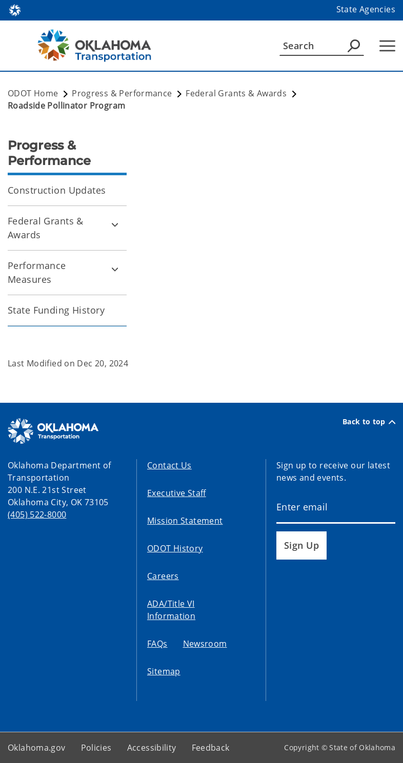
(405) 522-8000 (37, 514)
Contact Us (169, 465)
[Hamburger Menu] (387, 46)
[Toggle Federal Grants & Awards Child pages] (115, 224)
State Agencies (365, 9)
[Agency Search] (354, 45)
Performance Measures (37, 272)
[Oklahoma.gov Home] (15, 9)
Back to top (368, 421)
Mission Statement (185, 520)
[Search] (321, 45)
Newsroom (205, 643)
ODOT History (175, 548)
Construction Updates (57, 190)
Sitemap (163, 671)
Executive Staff (176, 493)
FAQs (157, 643)
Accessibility (151, 747)
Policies (96, 747)
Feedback (211, 747)
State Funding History (56, 310)
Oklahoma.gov (37, 747)
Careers (163, 576)
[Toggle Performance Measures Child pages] (115, 269)
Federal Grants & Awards (46, 228)
